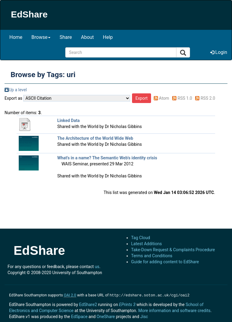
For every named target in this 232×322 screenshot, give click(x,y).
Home (15, 37)
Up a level (18, 89)
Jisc (144, 316)
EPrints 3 (127, 304)
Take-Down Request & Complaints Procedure (173, 249)
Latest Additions (146, 243)
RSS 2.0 (208, 98)
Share (66, 37)
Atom (164, 98)
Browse (40, 37)
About (87, 37)
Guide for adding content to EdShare (165, 261)
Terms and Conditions (151, 255)
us (97, 266)
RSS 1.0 (185, 98)
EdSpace (79, 316)
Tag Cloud (140, 237)
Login (218, 52)
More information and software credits (174, 310)
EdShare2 (88, 304)
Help (108, 37)
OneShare (106, 316)
